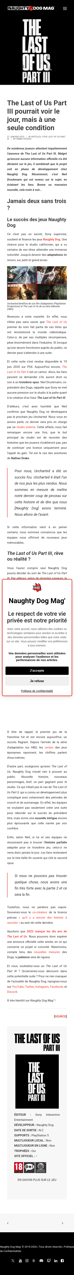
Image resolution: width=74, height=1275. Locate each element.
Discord (12, 992)
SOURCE (60, 1016)
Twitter (29, 986)
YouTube (17, 986)
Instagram (42, 986)
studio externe (26, 427)
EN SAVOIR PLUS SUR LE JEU (37, 1180)
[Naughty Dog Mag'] (31, 8)
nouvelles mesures (47, 952)
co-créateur (39, 912)
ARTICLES (36, 137)
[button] (65, 8)
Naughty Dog (51, 239)
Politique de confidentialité (37, 691)
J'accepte (37, 670)
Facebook (56, 986)
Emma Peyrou (23, 139)
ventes (49, 747)
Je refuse (37, 681)
